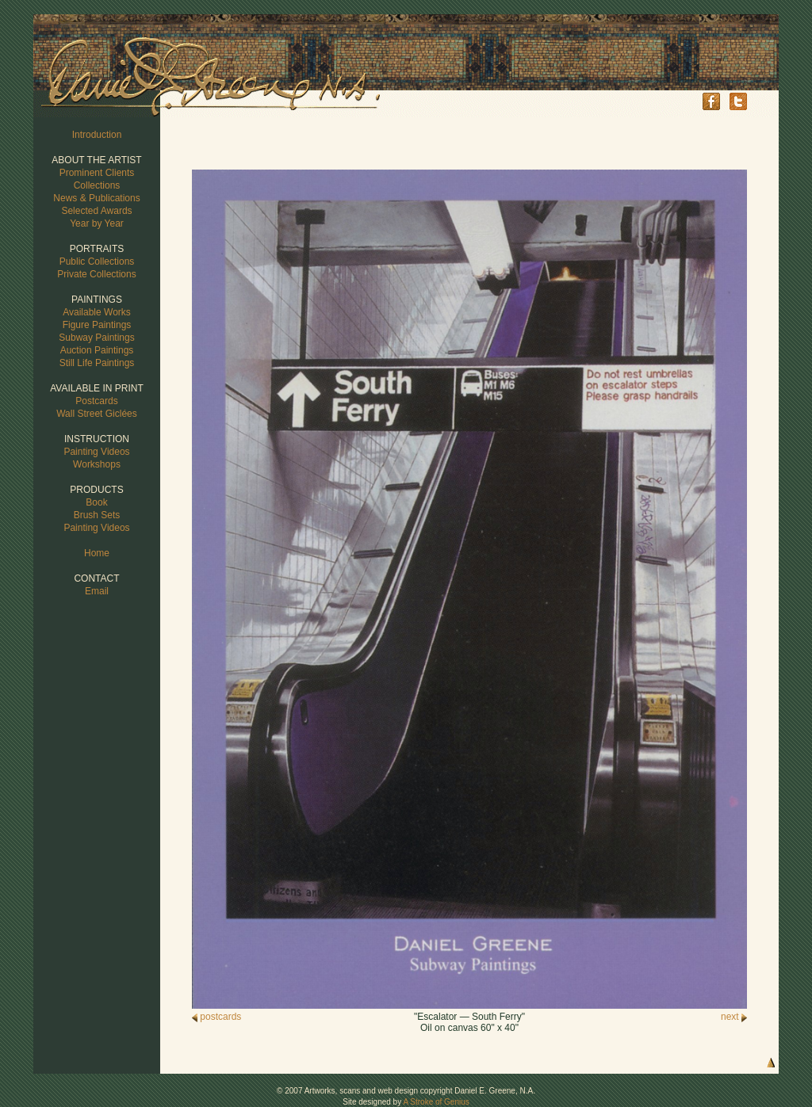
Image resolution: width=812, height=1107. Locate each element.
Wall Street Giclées (96, 413)
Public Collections (97, 261)
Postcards (96, 401)
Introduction (97, 134)
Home (96, 553)
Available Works (97, 312)
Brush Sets (97, 515)
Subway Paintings (96, 337)
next (734, 1016)
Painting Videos (96, 451)
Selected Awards (96, 210)
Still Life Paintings (97, 362)
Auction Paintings (97, 350)
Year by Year (97, 223)
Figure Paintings (97, 324)
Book (96, 502)
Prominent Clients (97, 172)
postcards (216, 1016)
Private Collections (96, 274)
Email (97, 591)
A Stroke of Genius (436, 1101)
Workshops (97, 464)
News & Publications (96, 198)
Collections (97, 185)
